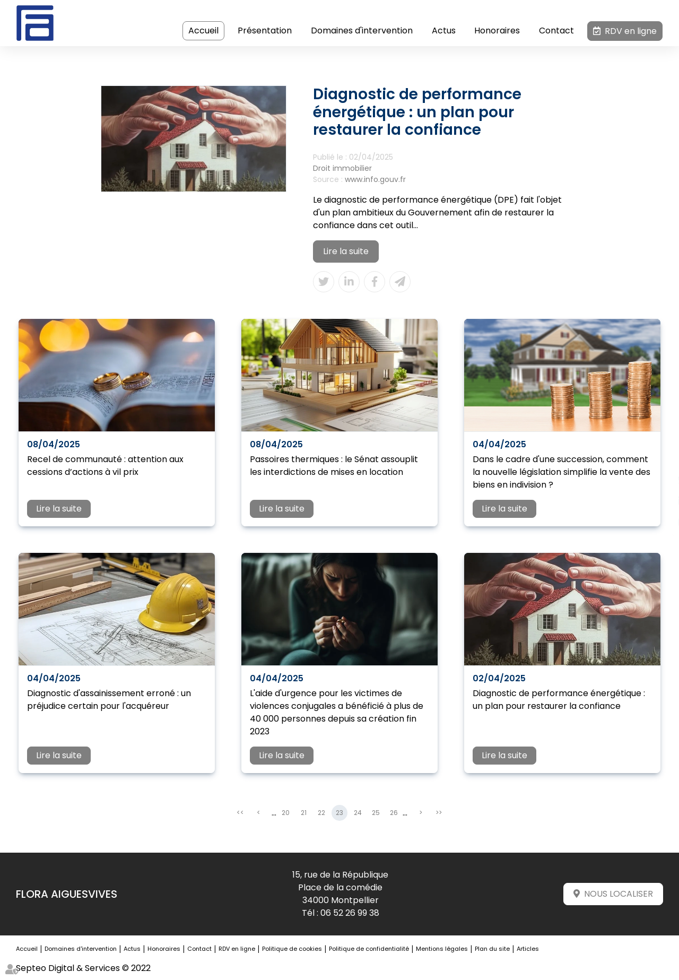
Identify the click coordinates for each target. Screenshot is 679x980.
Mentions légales (442, 949)
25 (376, 813)
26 (394, 813)
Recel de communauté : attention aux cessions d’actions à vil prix (105, 465)
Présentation (265, 30)
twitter (657, 479)
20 (286, 813)
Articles (528, 949)
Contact (556, 30)
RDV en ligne (631, 31)
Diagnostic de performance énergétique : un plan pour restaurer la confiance (559, 699)
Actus (444, 30)
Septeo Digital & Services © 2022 (83, 968)
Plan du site (492, 949)
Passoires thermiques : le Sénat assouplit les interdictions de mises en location (334, 465)
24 (358, 813)
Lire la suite (346, 251)
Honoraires (497, 30)
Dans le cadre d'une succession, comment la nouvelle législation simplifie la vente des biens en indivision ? (561, 472)
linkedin (657, 500)
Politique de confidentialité (369, 949)
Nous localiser (618, 894)
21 (304, 813)
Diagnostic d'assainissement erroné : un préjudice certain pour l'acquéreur (109, 699)
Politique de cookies (292, 949)
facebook (657, 458)
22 (321, 813)
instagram (657, 522)
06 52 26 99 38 (349, 913)
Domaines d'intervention (362, 30)
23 (339, 813)
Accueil (204, 30)
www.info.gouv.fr (375, 179)
